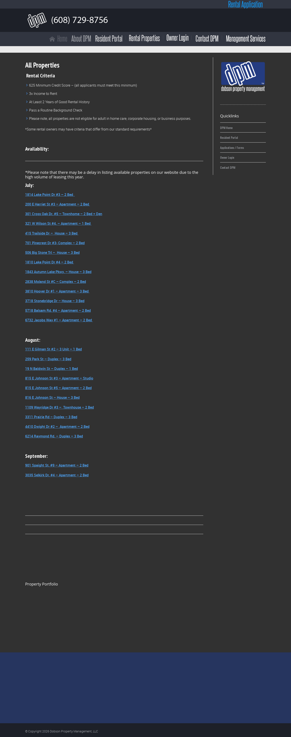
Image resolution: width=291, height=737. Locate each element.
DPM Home (226, 127)
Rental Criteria (40, 75)
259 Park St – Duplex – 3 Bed (48, 359)
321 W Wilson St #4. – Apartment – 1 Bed (58, 223)
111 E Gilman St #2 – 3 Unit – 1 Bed (53, 349)
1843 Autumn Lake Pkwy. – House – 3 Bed (58, 271)
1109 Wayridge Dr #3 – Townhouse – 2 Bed (59, 407)
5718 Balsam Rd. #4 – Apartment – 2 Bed (58, 310)
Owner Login (227, 157)
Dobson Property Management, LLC (74, 731)
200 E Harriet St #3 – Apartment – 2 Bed (57, 204)
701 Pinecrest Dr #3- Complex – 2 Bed (55, 242)
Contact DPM (227, 167)
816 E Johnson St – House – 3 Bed (52, 397)
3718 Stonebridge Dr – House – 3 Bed (54, 300)
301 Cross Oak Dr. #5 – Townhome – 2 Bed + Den (63, 213)
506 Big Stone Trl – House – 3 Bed (52, 252)
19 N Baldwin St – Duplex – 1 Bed (51, 368)
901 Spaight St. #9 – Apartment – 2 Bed (56, 465)
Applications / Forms (232, 147)
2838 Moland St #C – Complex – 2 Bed (55, 281)
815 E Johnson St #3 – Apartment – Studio (59, 378)
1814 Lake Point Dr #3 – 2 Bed (49, 194)
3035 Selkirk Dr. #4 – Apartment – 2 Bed (57, 475)
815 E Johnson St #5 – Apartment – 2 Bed (58, 387)
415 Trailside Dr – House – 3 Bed (51, 233)
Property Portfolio (41, 584)
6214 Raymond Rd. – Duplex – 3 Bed (54, 436)
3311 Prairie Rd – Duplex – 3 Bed (51, 417)
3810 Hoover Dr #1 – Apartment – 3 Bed (57, 291)
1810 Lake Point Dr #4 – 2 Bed (49, 262)
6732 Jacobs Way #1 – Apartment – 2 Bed (59, 320)
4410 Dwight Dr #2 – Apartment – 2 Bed (57, 426)
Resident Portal (229, 137)
